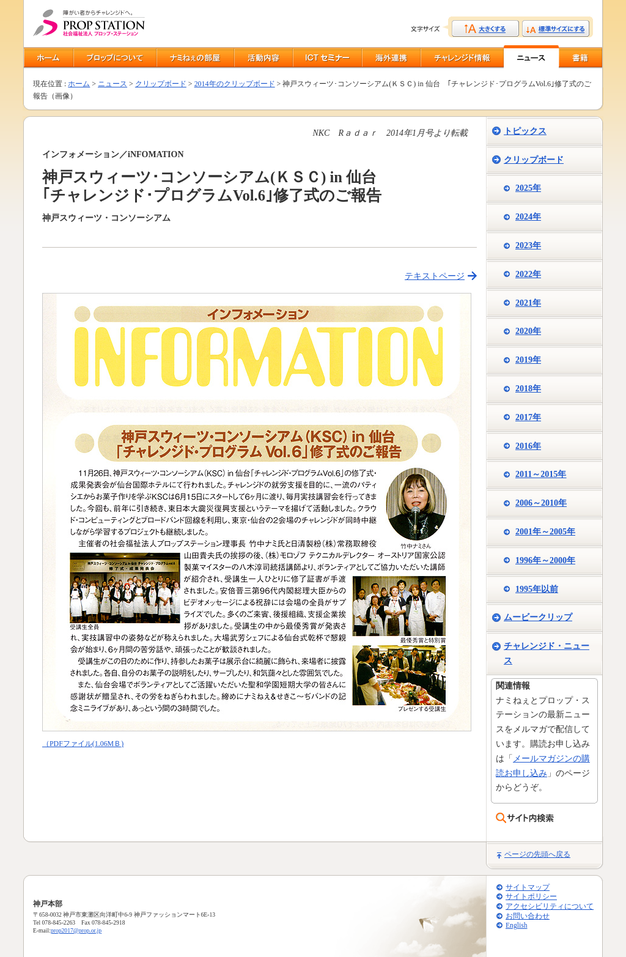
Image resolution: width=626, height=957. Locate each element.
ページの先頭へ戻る (537, 854)
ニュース (112, 83)
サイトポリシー (531, 897)
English (516, 925)
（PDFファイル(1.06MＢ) (82, 743)
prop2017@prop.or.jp (76, 930)
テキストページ (435, 276)
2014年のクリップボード (234, 83)
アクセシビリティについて (550, 907)
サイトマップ (528, 888)
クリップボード (160, 83)
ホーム (79, 83)
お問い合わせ (528, 916)
